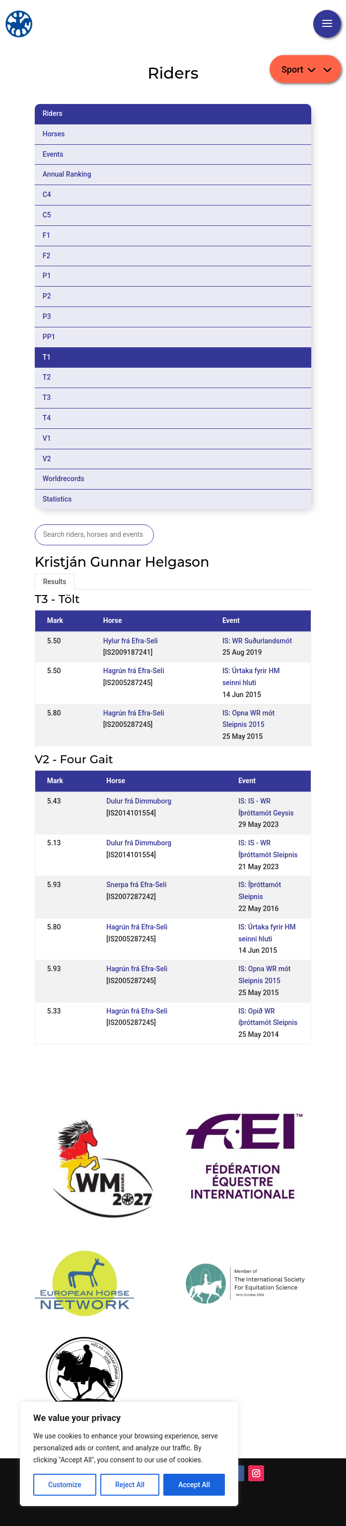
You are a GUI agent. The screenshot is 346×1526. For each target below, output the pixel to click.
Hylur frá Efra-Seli (130, 641)
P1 (47, 276)
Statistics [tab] (57, 499)
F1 (47, 235)
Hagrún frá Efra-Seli (133, 671)
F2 (47, 256)
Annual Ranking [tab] (67, 174)
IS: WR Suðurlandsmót (257, 641)
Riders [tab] (53, 113)
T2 (47, 377)
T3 (47, 398)
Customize (64, 1485)
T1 (47, 357)
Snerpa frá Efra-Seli (136, 885)
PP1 (49, 337)
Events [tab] (53, 154)
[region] (129, 1454)
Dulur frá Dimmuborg (138, 801)
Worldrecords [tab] (63, 479)
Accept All (194, 1485)
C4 (47, 195)
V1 (47, 438)
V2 (47, 459)
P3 (47, 316)
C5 (47, 215)
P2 (47, 296)
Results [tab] (55, 582)
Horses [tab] (54, 134)
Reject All (129, 1485)
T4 (47, 418)
